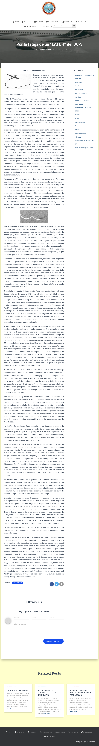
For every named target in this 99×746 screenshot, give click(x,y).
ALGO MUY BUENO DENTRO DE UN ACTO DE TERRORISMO (80, 692)
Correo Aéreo (79, 89)
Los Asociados (46, 27)
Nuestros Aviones (80, 133)
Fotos (77, 118)
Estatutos (38, 22)
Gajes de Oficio (17, 582)
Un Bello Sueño (30, 27)
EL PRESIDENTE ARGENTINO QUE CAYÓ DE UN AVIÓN (48, 692)
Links (77, 126)
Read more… (11, 709)
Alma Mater (78, 82)
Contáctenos (79, 86)
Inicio (16, 22)
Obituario (78, 137)
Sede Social (67, 22)
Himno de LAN (81, 22)
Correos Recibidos (80, 93)
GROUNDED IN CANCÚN (17, 690)
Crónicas (78, 97)
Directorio (26, 22)
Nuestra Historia (53, 22)
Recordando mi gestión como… (84, 148)
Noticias (77, 129)
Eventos (77, 115)
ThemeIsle (92, 742)
